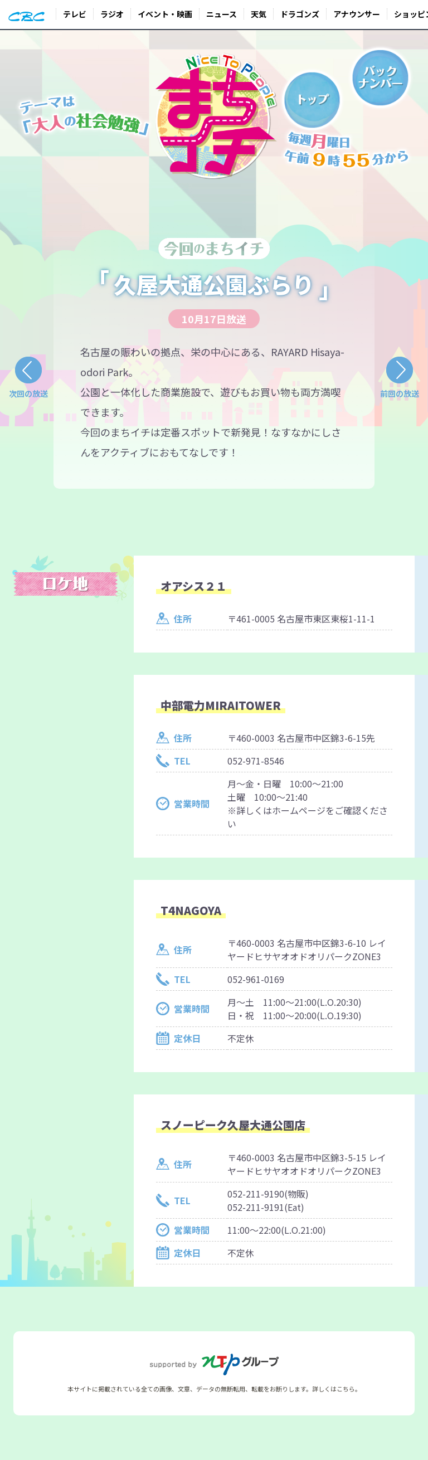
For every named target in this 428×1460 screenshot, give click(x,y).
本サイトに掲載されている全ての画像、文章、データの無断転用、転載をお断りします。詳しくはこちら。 (214, 1388)
